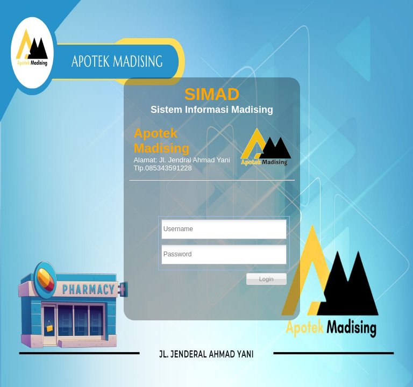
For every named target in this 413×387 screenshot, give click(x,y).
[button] (266, 279)
